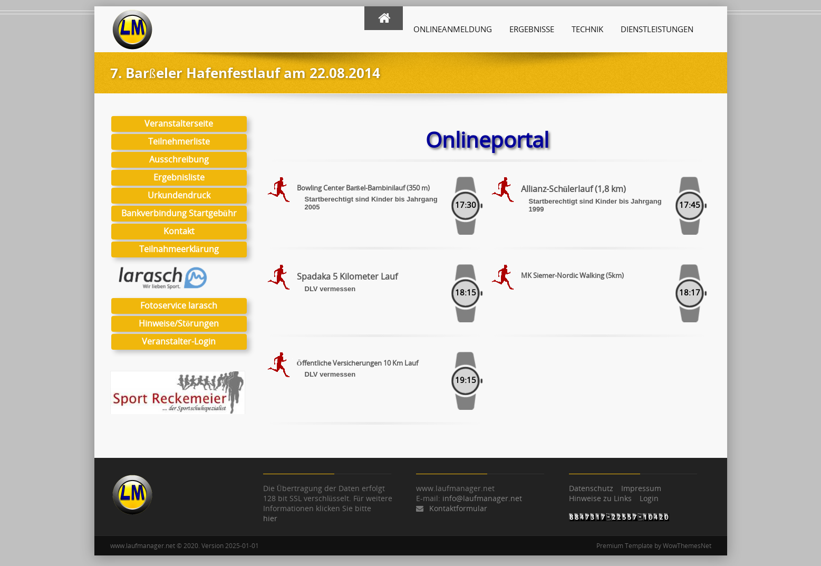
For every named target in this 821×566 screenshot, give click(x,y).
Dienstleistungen (657, 29)
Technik (587, 29)
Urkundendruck (178, 195)
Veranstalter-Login (179, 341)
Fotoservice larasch (178, 305)
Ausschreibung (178, 159)
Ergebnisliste (178, 177)
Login (649, 498)
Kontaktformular (458, 508)
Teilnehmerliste (178, 141)
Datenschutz (591, 488)
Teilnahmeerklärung (178, 249)
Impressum (641, 488)
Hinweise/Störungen (179, 323)
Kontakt (178, 231)
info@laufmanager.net (482, 498)
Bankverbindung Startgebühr (178, 213)
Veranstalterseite (178, 123)
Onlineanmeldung (452, 29)
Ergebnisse (531, 29)
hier (270, 518)
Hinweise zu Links (600, 498)
